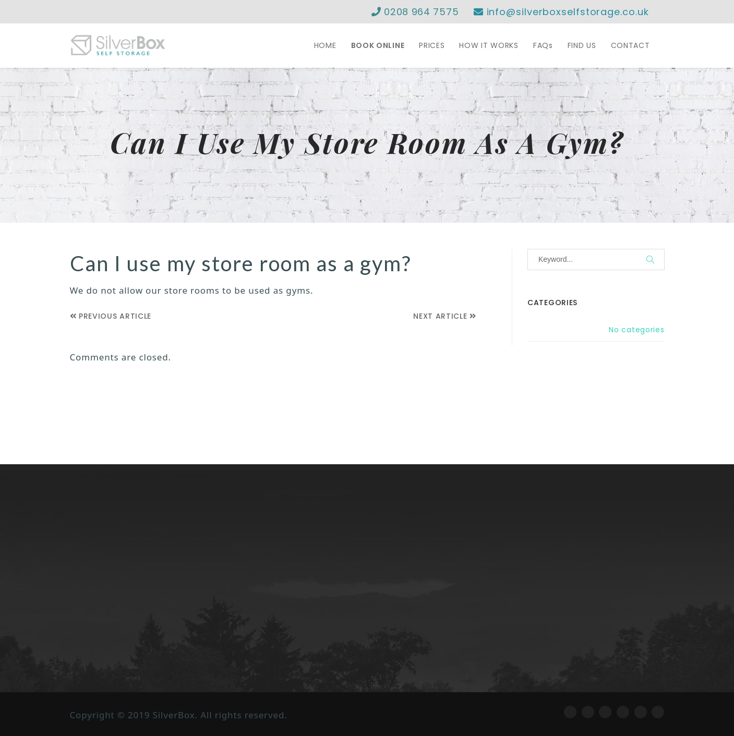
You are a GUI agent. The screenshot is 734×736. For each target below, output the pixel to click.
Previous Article (111, 316)
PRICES (431, 45)
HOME (325, 45)
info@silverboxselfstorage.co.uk (561, 11)
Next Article (444, 316)
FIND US (582, 45)
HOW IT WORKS (488, 45)
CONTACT (630, 45)
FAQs (543, 45)
